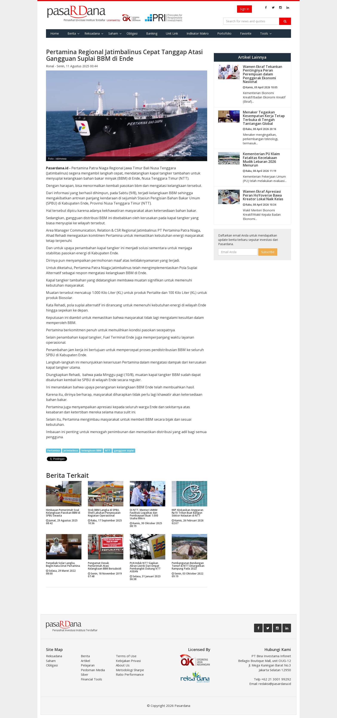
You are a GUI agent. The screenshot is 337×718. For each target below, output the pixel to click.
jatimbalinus (70, 450)
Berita (71, 33)
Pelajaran (88, 665)
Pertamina (53, 450)
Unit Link (172, 33)
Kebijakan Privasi (128, 660)
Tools (264, 33)
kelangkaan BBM (91, 450)
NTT (107, 450)
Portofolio (224, 33)
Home (54, 33)
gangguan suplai (124, 450)
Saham (113, 33)
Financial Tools (91, 679)
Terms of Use (126, 656)
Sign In (244, 9)
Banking (151, 33)
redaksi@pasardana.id (275, 683)
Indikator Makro (198, 33)
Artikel (85, 660)
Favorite (245, 33)
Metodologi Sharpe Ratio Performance (130, 672)
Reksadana (92, 33)
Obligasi (132, 33)
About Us (123, 665)
